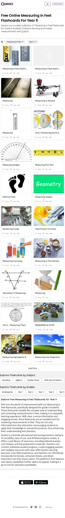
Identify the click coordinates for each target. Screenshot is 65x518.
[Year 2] (30, 392)
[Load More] (32, 368)
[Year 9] (32, 42)
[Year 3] (41, 392)
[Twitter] (31, 507)
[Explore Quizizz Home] (7, 4)
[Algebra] (18, 380)
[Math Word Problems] (53, 380)
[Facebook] (35, 507)
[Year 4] (51, 392)
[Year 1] (20, 392)
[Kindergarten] (7, 392)
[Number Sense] (33, 380)
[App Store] (26, 482)
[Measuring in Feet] (15, 42)
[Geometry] (6, 380)
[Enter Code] (58, 4)
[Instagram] (40, 507)
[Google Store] (41, 482)
